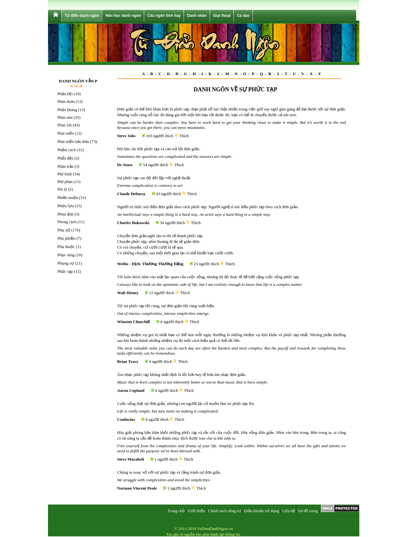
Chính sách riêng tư (224, 510)
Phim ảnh (66, 214)
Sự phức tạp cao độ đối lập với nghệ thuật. (154, 177)
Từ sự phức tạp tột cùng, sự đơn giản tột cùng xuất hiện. (166, 305)
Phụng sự (66, 263)
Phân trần (66, 166)
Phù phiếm (67, 238)
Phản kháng (67, 109)
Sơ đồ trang (308, 510)
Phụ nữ (64, 230)
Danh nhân (197, 15)
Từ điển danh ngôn (82, 15)
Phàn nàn (65, 117)
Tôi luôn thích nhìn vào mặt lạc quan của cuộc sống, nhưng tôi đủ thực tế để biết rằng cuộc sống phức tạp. (208, 276)
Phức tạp (65, 271)
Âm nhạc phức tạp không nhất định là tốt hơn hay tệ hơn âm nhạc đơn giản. (181, 374)
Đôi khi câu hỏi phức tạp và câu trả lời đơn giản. (158, 148)
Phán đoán (66, 101)
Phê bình (65, 174)
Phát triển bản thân (73, 141)
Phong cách (67, 221)
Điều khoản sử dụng (261, 510)
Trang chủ (176, 510)
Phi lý (62, 189)
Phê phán (65, 181)
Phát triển (66, 133)
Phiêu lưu (66, 205)
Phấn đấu (65, 158)
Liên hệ (288, 510)
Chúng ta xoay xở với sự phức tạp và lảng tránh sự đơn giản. (169, 472)
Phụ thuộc (66, 246)
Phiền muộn (68, 197)
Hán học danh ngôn (123, 15)
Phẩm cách (67, 149)
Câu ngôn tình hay (164, 15)
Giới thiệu (196, 510)
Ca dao (243, 15)
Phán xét (65, 125)
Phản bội (65, 93)
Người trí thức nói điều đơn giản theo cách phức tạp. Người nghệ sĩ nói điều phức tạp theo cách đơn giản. (208, 206)
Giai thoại (222, 15)
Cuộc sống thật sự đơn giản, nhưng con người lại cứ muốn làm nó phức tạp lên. (186, 403)
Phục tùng (66, 254)
